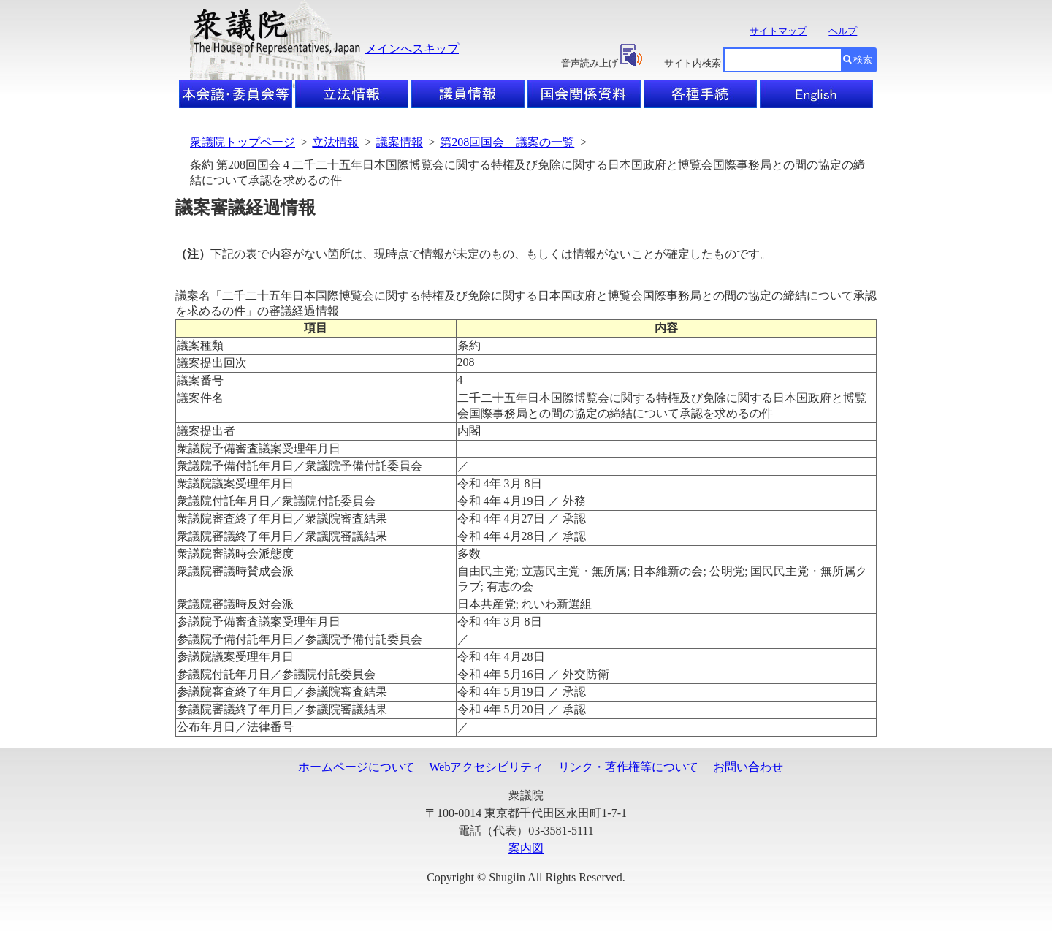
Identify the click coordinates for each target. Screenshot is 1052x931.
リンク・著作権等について (628, 767)
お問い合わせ (748, 767)
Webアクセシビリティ (487, 767)
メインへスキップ (412, 48)
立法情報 (335, 142)
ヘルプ (842, 31)
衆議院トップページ (242, 142)
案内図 (526, 848)
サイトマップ (778, 31)
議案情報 (399, 142)
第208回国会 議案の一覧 (507, 142)
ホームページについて (356, 767)
